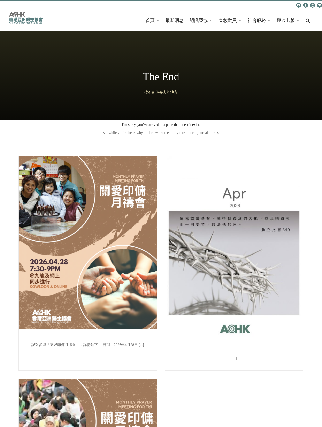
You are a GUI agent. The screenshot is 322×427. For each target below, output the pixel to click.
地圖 (34, 354)
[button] (308, 20)
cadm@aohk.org (21, 5)
